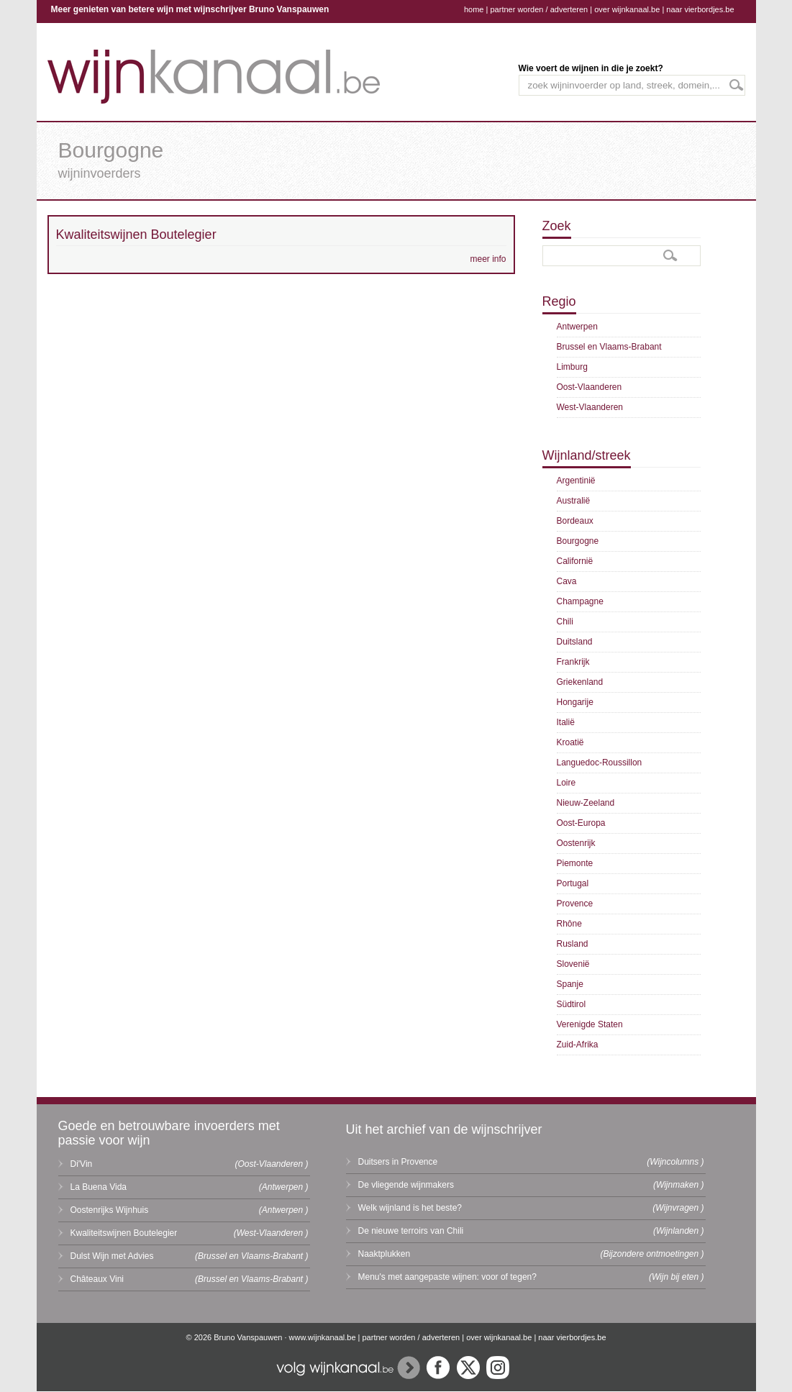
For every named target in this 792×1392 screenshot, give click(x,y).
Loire (566, 783)
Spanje (570, 984)
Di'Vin (81, 1164)
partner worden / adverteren (539, 9)
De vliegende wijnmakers (406, 1185)
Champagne (580, 601)
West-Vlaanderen (590, 407)
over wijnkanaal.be (627, 9)
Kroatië (570, 742)
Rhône (569, 924)
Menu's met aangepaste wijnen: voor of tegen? (447, 1277)
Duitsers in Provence (398, 1162)
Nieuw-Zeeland (586, 803)
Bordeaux (575, 521)
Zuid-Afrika (577, 1045)
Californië (575, 561)
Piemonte (575, 863)
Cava (567, 581)
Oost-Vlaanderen (589, 387)
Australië (574, 501)
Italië (566, 722)
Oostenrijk (576, 843)
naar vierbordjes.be (700, 9)
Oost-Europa (581, 823)
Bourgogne (578, 541)
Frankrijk (573, 662)
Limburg (572, 367)
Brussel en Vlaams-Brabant (609, 347)
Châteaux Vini (97, 1279)
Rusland (572, 944)
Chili (565, 622)
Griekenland (580, 682)
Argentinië (576, 481)
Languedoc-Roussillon (599, 763)
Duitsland (575, 642)
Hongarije (575, 702)
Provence (575, 904)
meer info (488, 259)
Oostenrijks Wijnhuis (109, 1210)
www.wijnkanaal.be (322, 1337)
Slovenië (573, 964)
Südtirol (571, 1004)
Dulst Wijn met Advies (112, 1256)
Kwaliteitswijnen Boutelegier (124, 1233)
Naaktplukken (384, 1254)
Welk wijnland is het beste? (410, 1208)
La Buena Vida (98, 1187)
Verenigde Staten (590, 1024)
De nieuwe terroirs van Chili (411, 1231)
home (474, 9)
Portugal (573, 883)
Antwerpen (577, 327)
